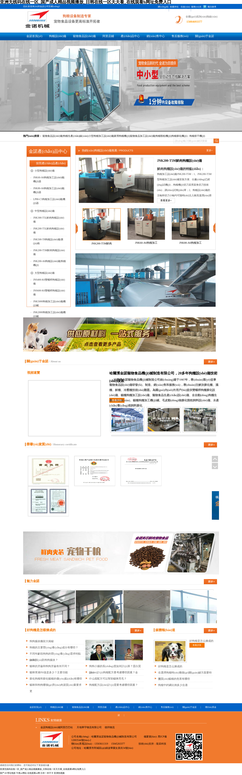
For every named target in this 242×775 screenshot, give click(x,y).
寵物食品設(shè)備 (84, 36)
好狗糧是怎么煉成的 (170, 666)
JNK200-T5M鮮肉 (101, 243)
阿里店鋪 (108, 36)
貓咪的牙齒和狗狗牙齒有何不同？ (50, 666)
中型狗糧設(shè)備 (42, 210)
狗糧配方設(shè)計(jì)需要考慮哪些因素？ (113, 684)
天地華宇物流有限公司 (89, 727)
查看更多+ (166, 200)
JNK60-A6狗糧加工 (146, 242)
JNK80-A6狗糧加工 (190, 242)
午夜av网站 (21, 773)
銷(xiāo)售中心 (156, 36)
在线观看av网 (33, 773)
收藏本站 (174, 7)
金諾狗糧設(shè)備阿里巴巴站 (56, 727)
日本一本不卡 (46, 773)
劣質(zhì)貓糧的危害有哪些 (174, 678)
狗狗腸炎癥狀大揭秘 (42, 641)
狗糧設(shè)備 (57, 36)
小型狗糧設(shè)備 (42, 170)
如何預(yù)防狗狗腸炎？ (44, 660)
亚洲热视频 (59, 773)
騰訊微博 (212, 7)
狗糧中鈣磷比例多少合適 (173, 685)
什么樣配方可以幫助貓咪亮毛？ (108, 678)
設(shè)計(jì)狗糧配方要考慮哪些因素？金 (113, 672)
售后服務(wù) (180, 36)
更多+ (209, 150)
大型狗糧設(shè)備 (42, 272)
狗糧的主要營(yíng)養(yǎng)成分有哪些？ (54, 647)
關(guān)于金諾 (204, 36)
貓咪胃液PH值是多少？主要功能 (49, 672)
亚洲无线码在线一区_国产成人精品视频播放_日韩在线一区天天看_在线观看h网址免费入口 (43, 769)
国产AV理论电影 (8, 773)
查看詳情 (117, 400)
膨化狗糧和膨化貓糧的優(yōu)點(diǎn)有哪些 (56, 678)
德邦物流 (110, 727)
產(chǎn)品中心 (130, 36)
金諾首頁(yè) (34, 36)
